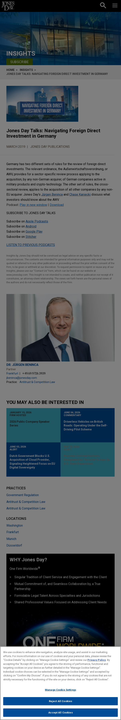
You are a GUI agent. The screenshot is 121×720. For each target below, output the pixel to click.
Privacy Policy (96, 661)
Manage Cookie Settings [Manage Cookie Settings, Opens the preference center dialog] (60, 691)
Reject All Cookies (60, 702)
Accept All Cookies (60, 714)
